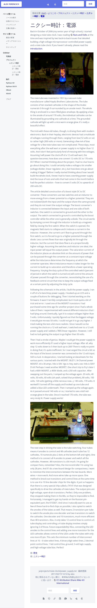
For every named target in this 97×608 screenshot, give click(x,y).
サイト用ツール (9, 34)
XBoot (8, 90)
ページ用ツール (9, 14)
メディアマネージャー (13, 42)
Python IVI (10, 83)
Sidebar (6, 53)
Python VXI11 (11, 86)
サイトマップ (11, 47)
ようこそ (52, 13)
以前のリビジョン (12, 21)
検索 (90, 4)
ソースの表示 (11, 17)
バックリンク (11, 24)
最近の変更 (10, 37)
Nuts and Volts (80, 34)
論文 (7, 79)
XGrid (8, 93)
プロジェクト (11, 60)
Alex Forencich (11, 4)
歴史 (35, 553)
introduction (36, 48)
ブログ (8, 99)
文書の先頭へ (11, 28)
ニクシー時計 (14, 63)
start (43, 13)
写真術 (8, 56)
